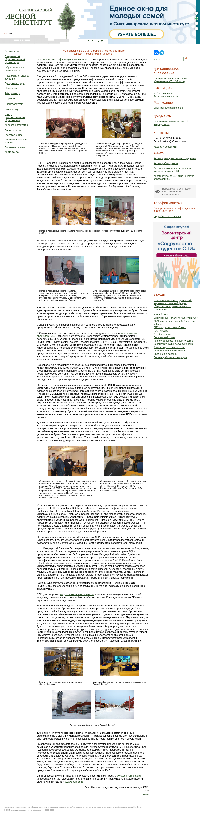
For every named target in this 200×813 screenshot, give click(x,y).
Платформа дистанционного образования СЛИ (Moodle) (170, 80)
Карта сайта (12, 151)
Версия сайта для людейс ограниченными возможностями (176, 191)
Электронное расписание (168, 107)
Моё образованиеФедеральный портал (166, 94)
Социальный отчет (164, 337)
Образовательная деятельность (15, 69)
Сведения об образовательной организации (15, 59)
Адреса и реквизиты (165, 146)
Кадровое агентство (16, 124)
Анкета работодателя (166, 163)
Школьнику (11, 88)
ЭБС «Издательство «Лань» (170, 327)
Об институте (12, 51)
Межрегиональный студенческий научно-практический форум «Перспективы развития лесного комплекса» (173, 305)
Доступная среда (14, 83)
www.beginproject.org (129, 775)
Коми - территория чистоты (169, 347)
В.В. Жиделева (162, 334)
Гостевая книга (13, 134)
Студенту (10, 98)
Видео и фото (13, 130)
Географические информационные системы (62, 59)
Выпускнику (11, 109)
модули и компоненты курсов (77, 594)
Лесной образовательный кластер (173, 340)
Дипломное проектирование (170, 350)
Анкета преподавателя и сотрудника (175, 158)
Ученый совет (162, 314)
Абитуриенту (12, 93)
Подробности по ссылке (167, 216)
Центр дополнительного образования (15, 117)
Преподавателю (14, 103)
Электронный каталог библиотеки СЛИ (176, 317)
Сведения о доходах (165, 353)
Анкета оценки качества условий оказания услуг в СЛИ (172, 170)
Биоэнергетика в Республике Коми (174, 344)
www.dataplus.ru (74, 781)
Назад (146, 795)
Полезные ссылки (15, 147)
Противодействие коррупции (170, 357)
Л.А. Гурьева (161, 330)
